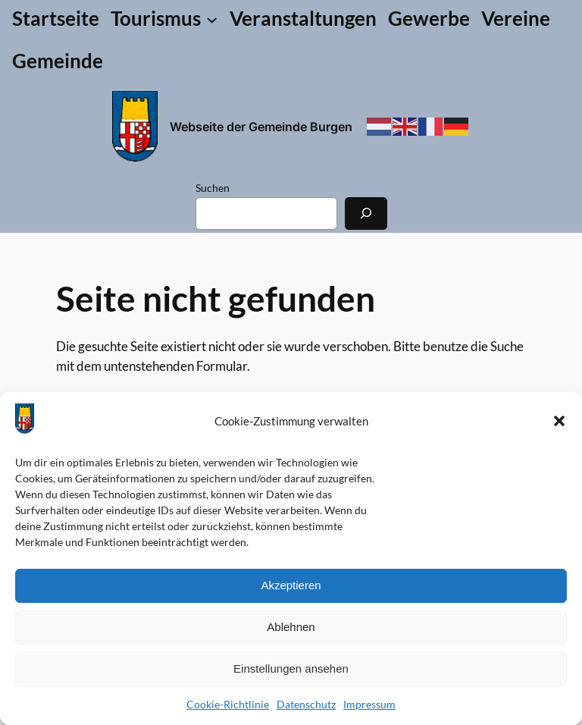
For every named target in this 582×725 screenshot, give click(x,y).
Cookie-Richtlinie (227, 704)
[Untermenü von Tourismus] (164, 19)
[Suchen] (366, 213)
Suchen (213, 187)
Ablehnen (290, 626)
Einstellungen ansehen (291, 668)
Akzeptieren (291, 585)
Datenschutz (306, 704)
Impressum (369, 704)
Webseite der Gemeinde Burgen (261, 126)
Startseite (55, 18)
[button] (559, 420)
